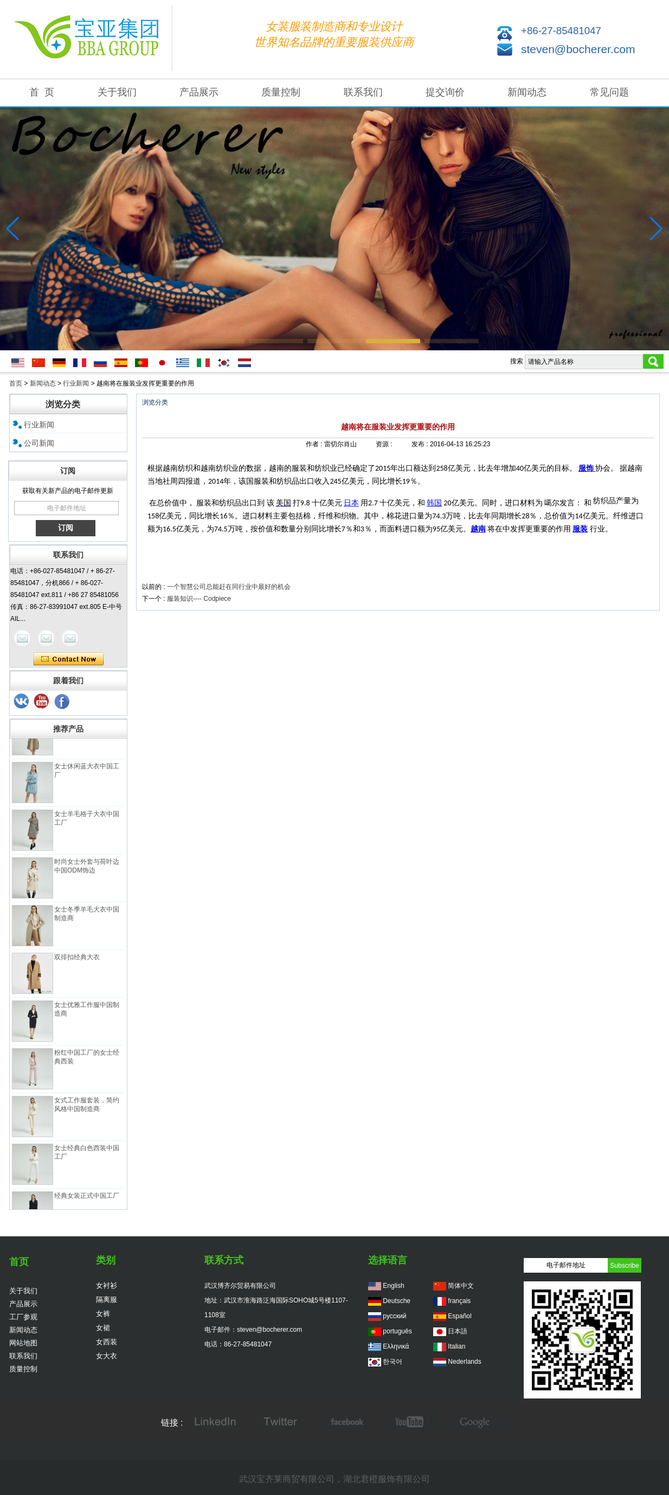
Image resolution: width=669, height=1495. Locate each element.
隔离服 (106, 1299)
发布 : (420, 444)
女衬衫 (106, 1285)
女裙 (103, 1328)
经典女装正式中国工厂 (86, 1198)
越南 (478, 529)
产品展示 (198, 92)
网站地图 (23, 1343)
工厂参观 (23, 1317)
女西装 (106, 1342)
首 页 (41, 92)
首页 (15, 383)
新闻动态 (526, 92)
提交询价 (445, 92)
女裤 (103, 1314)
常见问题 (609, 92)
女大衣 (106, 1356)
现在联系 (69, 659)
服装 (580, 529)
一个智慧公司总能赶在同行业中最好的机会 (229, 587)
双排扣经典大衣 (77, 960)
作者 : (315, 444)
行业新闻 (76, 383)
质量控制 (280, 92)
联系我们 (363, 92)
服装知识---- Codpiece (199, 598)
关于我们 (117, 92)
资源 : (385, 444)
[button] (217, 341)
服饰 (586, 468)
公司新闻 (39, 443)
